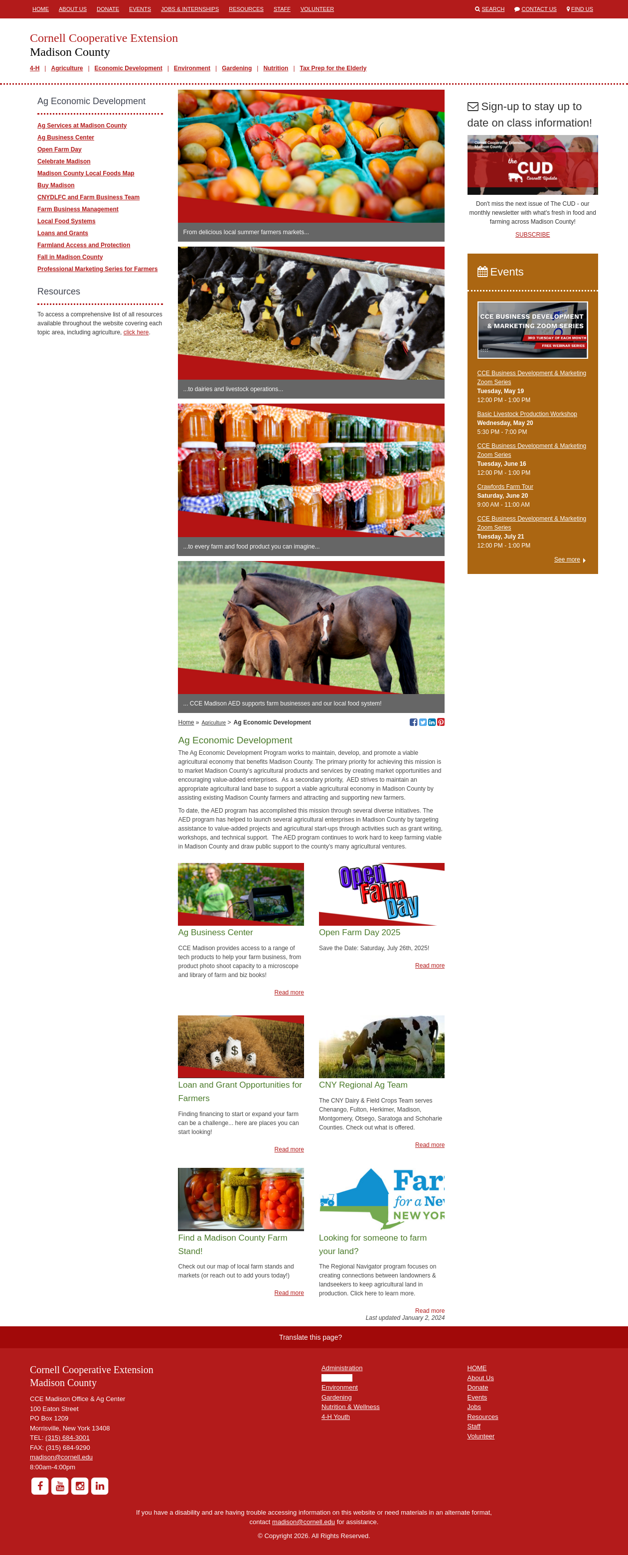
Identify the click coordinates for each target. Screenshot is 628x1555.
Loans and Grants (62, 233)
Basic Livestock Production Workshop (527, 414)
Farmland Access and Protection (83, 245)
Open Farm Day (59, 149)
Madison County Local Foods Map (86, 173)
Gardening (237, 68)
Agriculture (67, 68)
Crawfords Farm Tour (505, 486)
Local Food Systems (66, 221)
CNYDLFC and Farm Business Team (88, 197)
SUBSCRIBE (532, 234)
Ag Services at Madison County (82, 125)
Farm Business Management (78, 209)
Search (493, 9)
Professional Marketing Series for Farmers (97, 269)
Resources (246, 9)
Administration (341, 1368)
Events (140, 9)
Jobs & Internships (190, 9)
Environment (192, 68)
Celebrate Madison (64, 161)
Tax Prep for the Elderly (333, 68)
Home (40, 9)
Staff (282, 9)
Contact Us (539, 9)
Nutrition (275, 68)
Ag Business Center (65, 137)
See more (567, 559)
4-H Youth (335, 1416)
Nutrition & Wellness (350, 1407)
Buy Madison (56, 185)
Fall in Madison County (70, 257)
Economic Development (128, 68)
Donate (108, 9)
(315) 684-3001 (67, 1437)
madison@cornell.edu (61, 1457)
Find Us (582, 9)
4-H (34, 68)
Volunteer (317, 9)
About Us (73, 9)
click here (136, 332)
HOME (477, 1368)
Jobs (474, 1407)
